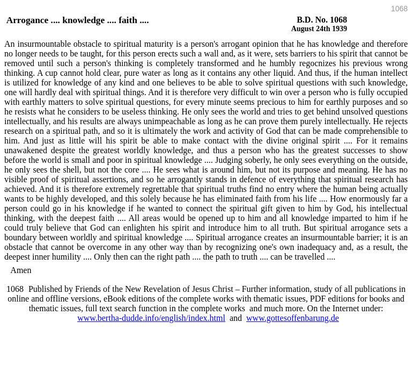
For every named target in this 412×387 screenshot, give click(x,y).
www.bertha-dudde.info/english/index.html (151, 317)
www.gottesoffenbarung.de (292, 317)
